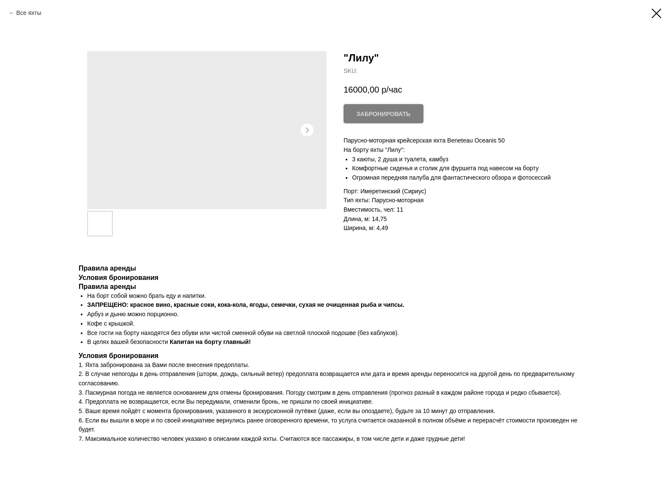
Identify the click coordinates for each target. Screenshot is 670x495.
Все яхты (28, 12)
